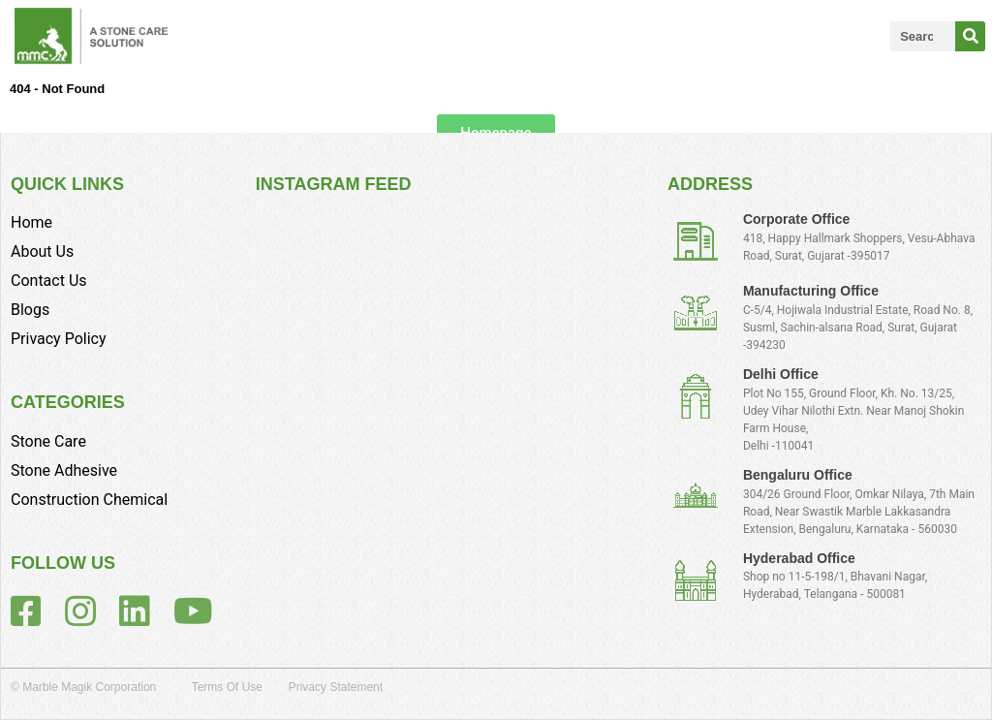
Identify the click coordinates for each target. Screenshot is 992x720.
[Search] (970, 36)
